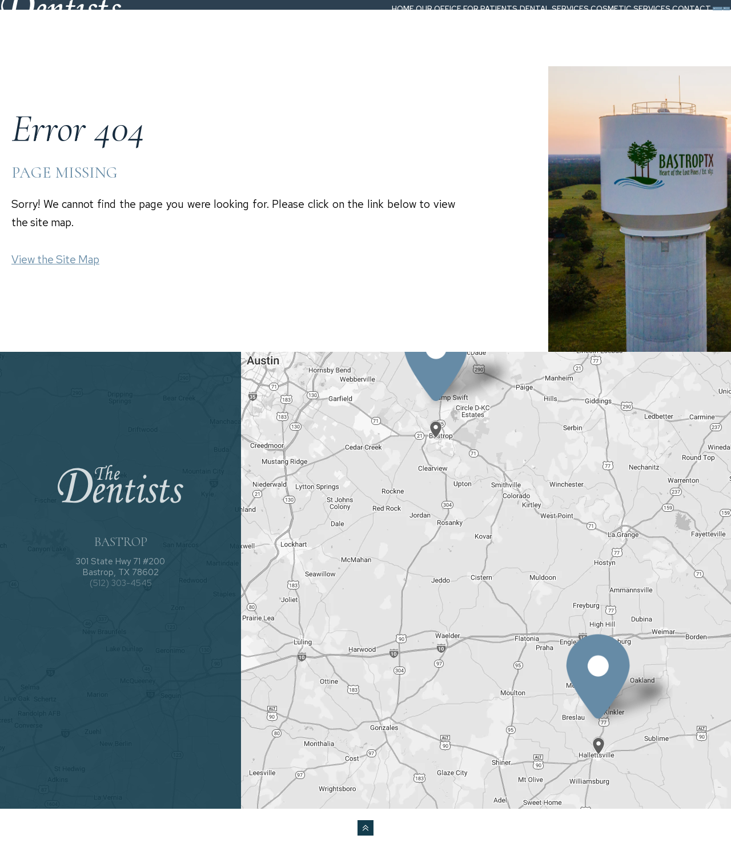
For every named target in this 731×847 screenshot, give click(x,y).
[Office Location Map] (436, 420)
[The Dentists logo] (76, 30)
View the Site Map (55, 259)
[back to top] (365, 828)
